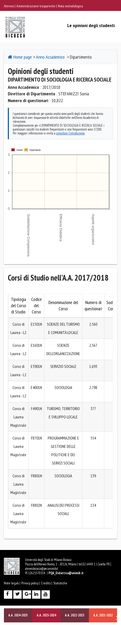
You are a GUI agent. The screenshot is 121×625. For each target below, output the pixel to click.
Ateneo (9, 6)
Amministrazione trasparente (36, 6)
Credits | (46, 583)
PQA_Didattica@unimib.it (66, 573)
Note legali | (12, 583)
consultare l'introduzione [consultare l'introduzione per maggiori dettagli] (70, 133)
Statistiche (60, 583)
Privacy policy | (30, 583)
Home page (20, 57)
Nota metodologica (70, 6)
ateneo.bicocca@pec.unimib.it (41, 568)
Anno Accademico (50, 57)
